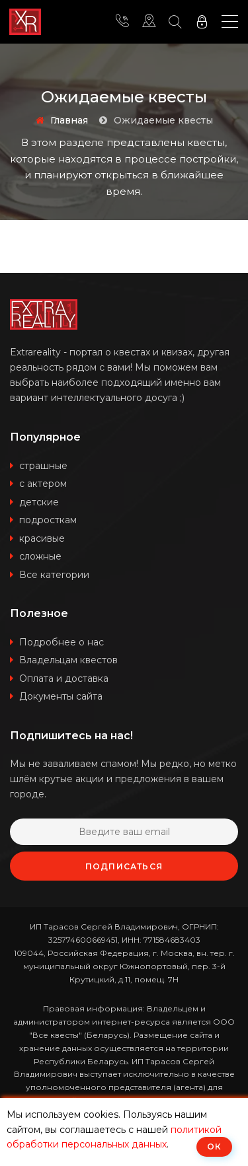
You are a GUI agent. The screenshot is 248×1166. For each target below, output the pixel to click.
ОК (214, 1146)
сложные (40, 556)
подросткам (48, 520)
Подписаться (124, 866)
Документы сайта (61, 696)
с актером (43, 484)
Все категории (54, 575)
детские (39, 502)
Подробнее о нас (61, 642)
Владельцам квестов (68, 660)
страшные (43, 466)
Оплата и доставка (63, 678)
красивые (42, 538)
